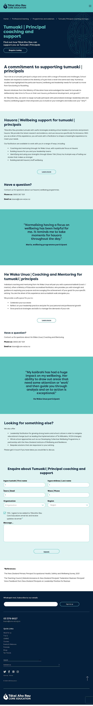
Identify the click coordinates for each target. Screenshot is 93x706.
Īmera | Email (9, 492)
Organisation (9, 502)
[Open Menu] (90, 6)
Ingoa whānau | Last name (59, 482)
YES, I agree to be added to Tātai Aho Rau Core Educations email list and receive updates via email (24, 517)
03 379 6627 (10, 620)
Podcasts (6, 648)
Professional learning (20, 19)
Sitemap (5, 677)
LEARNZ (6, 640)
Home (6, 19)
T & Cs (5, 637)
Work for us (7, 634)
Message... (8, 524)
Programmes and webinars (43, 19)
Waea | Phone (54, 492)
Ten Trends (7, 654)
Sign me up (69, 605)
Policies (11, 677)
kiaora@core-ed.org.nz (11, 623)
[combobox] (24, 505)
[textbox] (24, 506)
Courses (6, 643)
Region (51, 502)
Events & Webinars (9, 645)
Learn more (46, 172)
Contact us (7, 666)
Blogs (5, 651)
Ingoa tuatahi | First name (15, 482)
